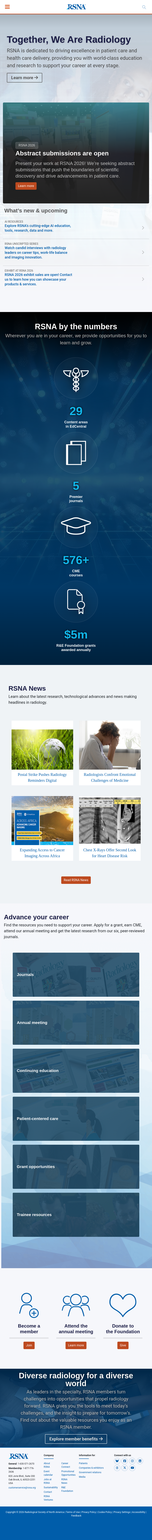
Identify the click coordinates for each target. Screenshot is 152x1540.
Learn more (24, 77)
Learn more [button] (26, 186)
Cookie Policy (105, 1512)
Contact (48, 1492)
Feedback (76, 1515)
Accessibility (138, 1512)
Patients (83, 1463)
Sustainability (51, 1487)
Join (29, 1345)
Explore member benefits (76, 1439)
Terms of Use (73, 1512)
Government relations (90, 1472)
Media (82, 1477)
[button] (117, 1460)
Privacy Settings (121, 1512)
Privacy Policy (89, 1512)
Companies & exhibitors (91, 1468)
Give (123, 1345)
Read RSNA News (76, 880)
